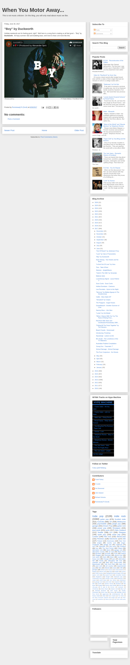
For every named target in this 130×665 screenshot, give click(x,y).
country (120, 557)
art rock (111, 552)
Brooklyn (98, 553)
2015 (96, 374)
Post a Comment (14, 119)
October (99, 237)
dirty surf (123, 589)
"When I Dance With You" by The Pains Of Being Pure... (107, 317)
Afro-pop (95, 587)
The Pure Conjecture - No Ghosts (107, 352)
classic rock (114, 589)
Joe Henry (113, 580)
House (110, 569)
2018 (96, 225)
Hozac (112, 592)
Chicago (106, 559)
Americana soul (97, 578)
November (100, 234)
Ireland (123, 553)
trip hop (121, 585)
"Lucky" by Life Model (103, 313)
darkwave (123, 580)
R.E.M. (112, 587)
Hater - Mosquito (108, 111)
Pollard (120, 548)
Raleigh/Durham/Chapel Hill (114, 573)
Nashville (102, 546)
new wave (95, 557)
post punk (96, 530)
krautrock (120, 578)
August (98, 243)
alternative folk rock (115, 560)
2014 (96, 377)
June (98, 248)
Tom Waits (121, 595)
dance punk (108, 599)
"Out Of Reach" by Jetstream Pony (107, 251)
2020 (96, 220)
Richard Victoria (100, 497)
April (98, 358)
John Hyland (99, 493)
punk (108, 530)
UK (110, 522)
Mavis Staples (112, 595)
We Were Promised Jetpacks (100, 597)
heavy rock (96, 559)
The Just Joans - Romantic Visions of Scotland (112, 154)
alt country (109, 566)
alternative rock (97, 550)
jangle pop (116, 524)
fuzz (97, 548)
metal (94, 580)
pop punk (112, 546)
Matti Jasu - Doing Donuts (103, 417)
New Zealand (120, 530)
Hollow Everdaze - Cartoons (105, 286)
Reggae (98, 555)
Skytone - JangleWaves (104, 270)
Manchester (96, 564)
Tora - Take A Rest (102, 267)
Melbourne (121, 522)
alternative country (98, 552)
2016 (96, 371)
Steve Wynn (104, 589)
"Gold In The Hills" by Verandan (106, 273)
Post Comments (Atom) (48, 137)
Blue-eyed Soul (107, 575)
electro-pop (121, 537)
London (95, 537)
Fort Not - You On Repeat (111, 168)
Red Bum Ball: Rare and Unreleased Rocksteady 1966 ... (107, 321)
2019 (96, 223)
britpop (94, 571)
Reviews (100, 539)
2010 (96, 388)
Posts (97, 30)
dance (108, 550)
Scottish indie (120, 519)
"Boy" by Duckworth (102, 257)
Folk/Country (99, 573)
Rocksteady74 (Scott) (102, 502)
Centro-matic (118, 562)
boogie (108, 576)
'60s (99, 568)
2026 (96, 202)
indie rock (120, 516)
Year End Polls (109, 564)
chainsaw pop (118, 576)
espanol (117, 582)
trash (118, 597)
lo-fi (111, 532)
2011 (96, 385)
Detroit (107, 568)
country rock (111, 543)
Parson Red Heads (111, 585)
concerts (120, 587)
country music (109, 578)
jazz (114, 559)
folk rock (107, 537)
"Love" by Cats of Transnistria (106, 254)
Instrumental (119, 569)
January (99, 367)
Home (44, 130)
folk (124, 539)
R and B (104, 587)
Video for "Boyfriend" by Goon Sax (105, 75)
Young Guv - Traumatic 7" (104, 346)
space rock (95, 575)
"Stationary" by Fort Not (111, 84)
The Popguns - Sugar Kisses (105, 303)
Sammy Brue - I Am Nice (104, 310)
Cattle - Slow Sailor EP (103, 297)
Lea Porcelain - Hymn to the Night (107, 289)
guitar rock (121, 526)
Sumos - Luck (99, 431)
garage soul (98, 582)
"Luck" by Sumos (109, 180)
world (99, 583)
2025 (96, 205)
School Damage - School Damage (107, 349)
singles (99, 543)
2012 (96, 382)
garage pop (108, 544)
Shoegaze (117, 528)
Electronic (113, 539)
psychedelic (102, 524)
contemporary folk (117, 594)
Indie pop (97, 516)
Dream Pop (107, 526)
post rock (99, 566)
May (98, 356)
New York (122, 541)
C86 (121, 568)
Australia (100, 522)
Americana (110, 541)
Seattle (100, 532)
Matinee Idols (100, 276)
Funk (115, 553)
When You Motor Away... (33, 10)
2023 (96, 211)
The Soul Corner (108, 548)
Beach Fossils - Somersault (105, 330)
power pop (102, 528)
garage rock (118, 550)
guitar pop (104, 519)
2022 (96, 214)
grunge (94, 569)
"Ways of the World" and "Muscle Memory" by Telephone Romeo (114, 125)
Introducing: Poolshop (103, 333)
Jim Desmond (99, 488)
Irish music (114, 590)
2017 (96, 228)
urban (104, 595)
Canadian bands (121, 575)
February (99, 364)
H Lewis (97, 484)
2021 (96, 217)
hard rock (122, 564)
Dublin (117, 571)
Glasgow (122, 532)
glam (107, 562)
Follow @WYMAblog (99, 468)
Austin (101, 560)
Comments (98, 33)
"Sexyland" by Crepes (103, 300)
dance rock (103, 571)
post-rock (108, 582)
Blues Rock (122, 552)
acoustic (107, 553)
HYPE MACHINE (103, 402)
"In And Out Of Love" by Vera (105, 264)
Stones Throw (109, 583)
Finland (99, 541)
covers (124, 571)
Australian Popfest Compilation (106, 343)
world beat (102, 580)
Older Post (79, 130)
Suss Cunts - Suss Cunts (104, 283)
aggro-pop (106, 594)
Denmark (108, 555)
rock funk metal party (120, 599)
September (100, 240)
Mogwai (100, 585)
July (98, 245)
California (119, 544)
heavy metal (96, 595)
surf (93, 546)
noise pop (116, 535)
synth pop (102, 535)
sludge (113, 597)
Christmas (95, 589)
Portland (123, 546)
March (98, 361)
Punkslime (100, 599)
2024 (96, 208)
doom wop (104, 592)
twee (104, 557)
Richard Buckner (100, 590)
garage (95, 526)
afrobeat (118, 583)
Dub (110, 571)
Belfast (103, 569)
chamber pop (97, 562)
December (100, 231)
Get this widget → (99, 454)
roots (114, 568)
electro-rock (118, 555)
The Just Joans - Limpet (102, 451)
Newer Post (9, 130)
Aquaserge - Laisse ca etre (105, 336)
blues (112, 557)
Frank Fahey (99, 479)
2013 (96, 380)
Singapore (99, 576)
